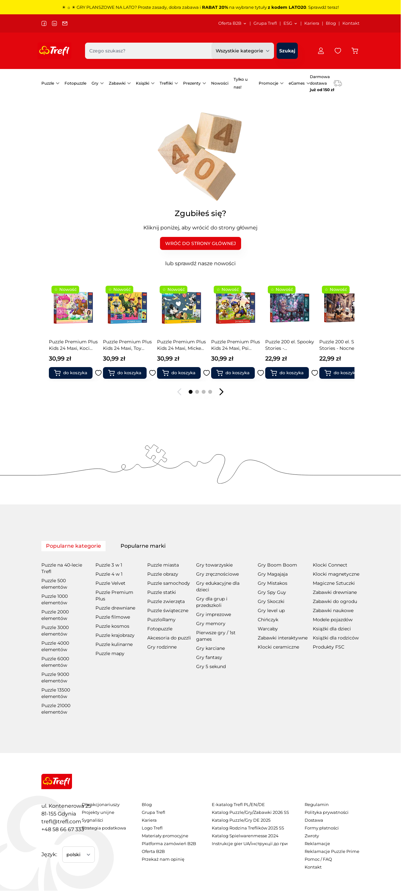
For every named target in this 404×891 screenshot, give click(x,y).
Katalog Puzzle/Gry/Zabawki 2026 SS (250, 812)
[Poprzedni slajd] (179, 392)
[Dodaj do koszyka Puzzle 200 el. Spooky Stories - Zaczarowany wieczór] (238, 373)
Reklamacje (317, 843)
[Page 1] (191, 392)
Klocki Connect (330, 565)
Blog (331, 23)
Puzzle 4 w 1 (109, 574)
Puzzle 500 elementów (54, 584)
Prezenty (192, 83)
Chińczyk (268, 620)
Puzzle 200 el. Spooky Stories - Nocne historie (292, 345)
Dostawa (314, 820)
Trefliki (166, 83)
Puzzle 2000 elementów (55, 615)
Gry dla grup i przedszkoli (211, 602)
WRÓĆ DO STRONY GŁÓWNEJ (200, 243)
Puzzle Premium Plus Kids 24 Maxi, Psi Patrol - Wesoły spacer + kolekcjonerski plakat (184, 345)
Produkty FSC (328, 647)
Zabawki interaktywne (283, 638)
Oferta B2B (153, 851)
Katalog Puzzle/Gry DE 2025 (241, 820)
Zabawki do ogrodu (335, 601)
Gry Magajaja (273, 574)
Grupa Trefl (265, 23)
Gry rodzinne (162, 647)
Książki (142, 83)
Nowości (219, 83)
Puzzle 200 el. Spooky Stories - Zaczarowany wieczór (238, 345)
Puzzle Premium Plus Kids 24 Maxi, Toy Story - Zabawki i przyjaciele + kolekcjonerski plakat (76, 345)
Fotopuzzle (75, 83)
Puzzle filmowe (112, 617)
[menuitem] (232, 23)
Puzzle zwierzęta (166, 601)
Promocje (268, 83)
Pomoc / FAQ (318, 859)
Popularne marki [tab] (143, 546)
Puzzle (47, 83)
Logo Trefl (152, 828)
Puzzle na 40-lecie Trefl (61, 568)
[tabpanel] (200, 634)
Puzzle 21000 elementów (55, 709)
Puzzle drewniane (115, 608)
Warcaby (268, 629)
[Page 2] (197, 392)
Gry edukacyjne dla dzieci (217, 586)
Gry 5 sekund (211, 666)
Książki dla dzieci (332, 629)
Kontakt (350, 23)
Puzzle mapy (109, 653)
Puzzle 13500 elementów (55, 693)
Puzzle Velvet (110, 583)
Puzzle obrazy (162, 574)
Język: (49, 854)
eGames (297, 83)
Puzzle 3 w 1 (108, 565)
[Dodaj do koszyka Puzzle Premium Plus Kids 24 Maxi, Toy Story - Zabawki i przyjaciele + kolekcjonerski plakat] (76, 373)
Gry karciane (210, 648)
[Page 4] (210, 392)
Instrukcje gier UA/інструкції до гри (250, 843)
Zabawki (117, 83)
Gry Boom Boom (277, 565)
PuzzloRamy (161, 620)
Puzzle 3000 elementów (55, 630)
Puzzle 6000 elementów (55, 662)
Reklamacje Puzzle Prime (332, 851)
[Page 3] (204, 392)
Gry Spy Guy (272, 592)
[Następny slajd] (221, 392)
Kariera (311, 23)
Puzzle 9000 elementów (55, 677)
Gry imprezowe (213, 614)
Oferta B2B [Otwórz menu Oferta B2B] (232, 23)
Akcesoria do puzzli (169, 638)
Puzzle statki (161, 592)
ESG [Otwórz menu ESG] (290, 23)
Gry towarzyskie (214, 565)
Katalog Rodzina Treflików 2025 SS (248, 828)
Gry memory (210, 623)
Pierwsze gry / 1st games (216, 636)
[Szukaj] (287, 51)
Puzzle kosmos (112, 626)
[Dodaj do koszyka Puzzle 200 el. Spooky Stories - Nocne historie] (292, 373)
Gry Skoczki (271, 601)
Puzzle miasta (163, 565)
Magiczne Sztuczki (334, 583)
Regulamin (317, 804)
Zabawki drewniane (335, 592)
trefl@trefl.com (61, 821)
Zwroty (312, 835)
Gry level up (271, 610)
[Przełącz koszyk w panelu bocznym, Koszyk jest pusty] (355, 51)
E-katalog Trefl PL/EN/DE (238, 804)
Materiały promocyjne (165, 835)
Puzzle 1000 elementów (54, 599)
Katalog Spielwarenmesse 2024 (245, 835)
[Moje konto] (321, 51)
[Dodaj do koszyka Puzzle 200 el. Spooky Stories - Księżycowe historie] (346, 373)
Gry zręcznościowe (217, 574)
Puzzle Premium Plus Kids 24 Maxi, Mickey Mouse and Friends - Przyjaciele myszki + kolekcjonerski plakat (130, 345)
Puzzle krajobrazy (115, 635)
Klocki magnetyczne (336, 574)
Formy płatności (322, 828)
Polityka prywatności (327, 812)
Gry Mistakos (272, 583)
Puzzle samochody (168, 583)
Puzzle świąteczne (167, 610)
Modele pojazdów (333, 620)
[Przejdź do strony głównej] (54, 50)
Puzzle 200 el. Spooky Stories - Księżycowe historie (346, 345)
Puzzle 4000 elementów (55, 646)
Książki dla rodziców (336, 638)
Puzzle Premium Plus (114, 595)
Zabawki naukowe (333, 610)
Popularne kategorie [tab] (73, 546)
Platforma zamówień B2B (169, 843)
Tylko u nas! (241, 83)
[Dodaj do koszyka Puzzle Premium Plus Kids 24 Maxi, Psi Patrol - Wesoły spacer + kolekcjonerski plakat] (184, 373)
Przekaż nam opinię (163, 859)
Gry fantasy (209, 657)
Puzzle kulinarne (114, 644)
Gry (95, 83)
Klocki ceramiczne (278, 647)
